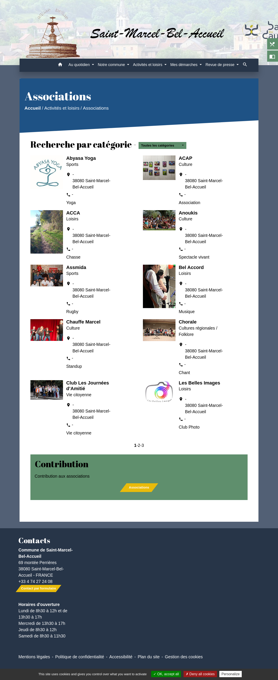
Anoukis (188, 213)
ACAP (185, 158)
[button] (60, 65)
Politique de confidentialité (79, 656)
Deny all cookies (200, 674)
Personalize (231, 674)
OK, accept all (166, 674)
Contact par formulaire (38, 588)
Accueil (32, 108)
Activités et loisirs (61, 108)
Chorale (188, 322)
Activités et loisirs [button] (148, 65)
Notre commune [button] (112, 65)
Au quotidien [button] (79, 65)
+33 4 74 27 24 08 (35, 581)
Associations (96, 108)
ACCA (73, 213)
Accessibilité (120, 656)
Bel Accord (191, 267)
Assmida (76, 267)
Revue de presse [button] (220, 65)
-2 (138, 445)
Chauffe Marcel (83, 322)
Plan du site (149, 656)
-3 (142, 445)
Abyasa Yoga (81, 158)
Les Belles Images (199, 383)
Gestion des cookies (184, 656)
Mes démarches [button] (184, 65)
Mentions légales (34, 656)
